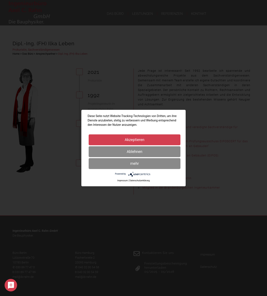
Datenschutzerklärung (139, 180)
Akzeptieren (135, 139)
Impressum (122, 180)
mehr (134, 163)
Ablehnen (134, 151)
